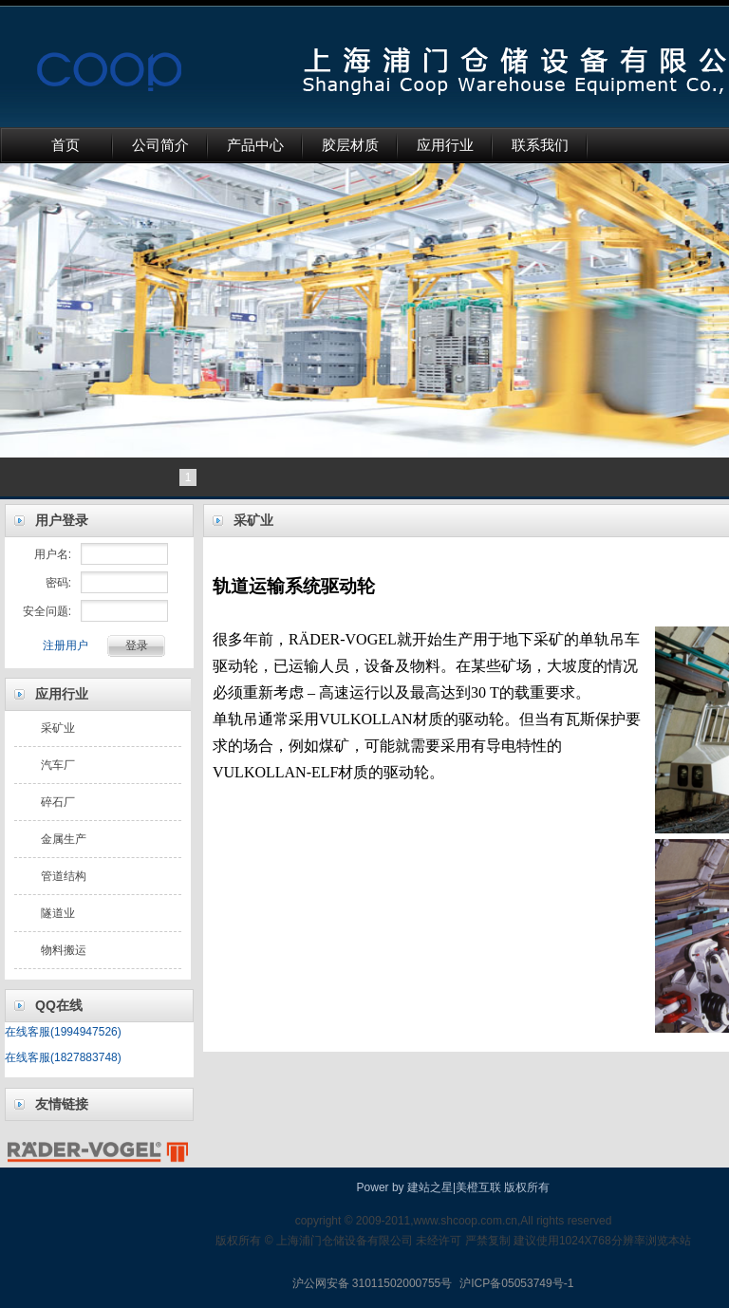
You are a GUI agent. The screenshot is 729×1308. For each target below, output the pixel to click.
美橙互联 (478, 1187)
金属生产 (63, 839)
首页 (65, 145)
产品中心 (255, 145)
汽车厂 (58, 765)
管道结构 (63, 876)
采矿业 (58, 728)
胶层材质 (350, 145)
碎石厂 (58, 802)
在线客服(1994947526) (63, 1031)
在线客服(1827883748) (63, 1057)
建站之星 (430, 1187)
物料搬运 (63, 950)
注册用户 (65, 645)
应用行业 (445, 145)
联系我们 (540, 145)
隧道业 (58, 913)
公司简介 (160, 145)
